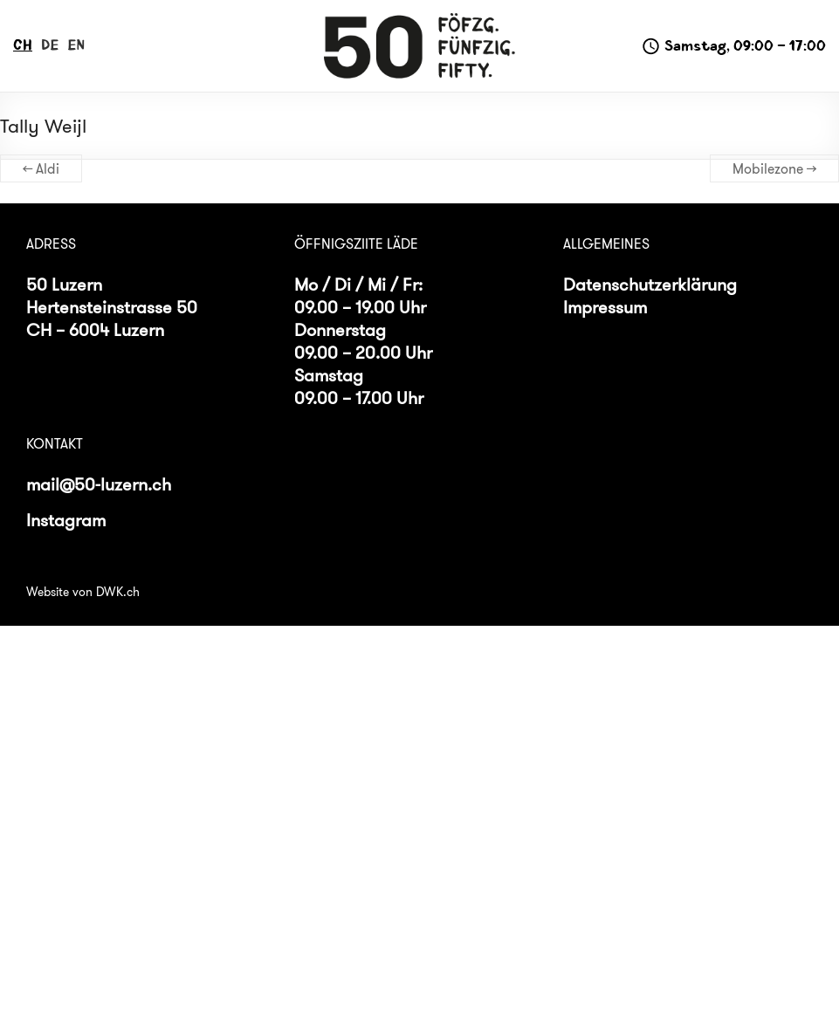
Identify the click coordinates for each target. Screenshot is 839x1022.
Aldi (41, 168)
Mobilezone (774, 168)
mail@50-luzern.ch (98, 484)
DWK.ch (118, 592)
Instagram (66, 520)
